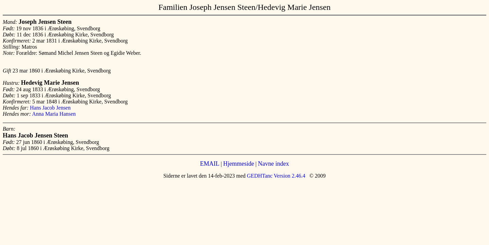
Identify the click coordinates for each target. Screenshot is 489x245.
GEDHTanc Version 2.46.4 (275, 176)
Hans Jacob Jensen (50, 108)
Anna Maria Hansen (54, 114)
